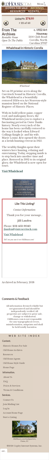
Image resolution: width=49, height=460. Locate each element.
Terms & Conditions (13, 390)
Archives (37, 8)
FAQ (5, 381)
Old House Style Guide (14, 363)
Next (43, 23)
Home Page (8, 367)
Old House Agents (11, 359)
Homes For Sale (16, 8)
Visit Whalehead (13, 234)
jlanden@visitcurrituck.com (20, 229)
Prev (6, 23)
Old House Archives (12, 350)
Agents (33, 11)
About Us (7, 377)
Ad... (4, 451)
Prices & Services (11, 386)
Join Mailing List (11, 404)
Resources (17, 11)
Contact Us (8, 400)
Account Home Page (13, 413)
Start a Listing (10, 417)
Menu (40, 4)
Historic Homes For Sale (15, 346)
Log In (6, 408)
